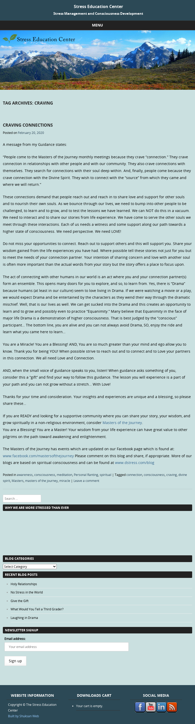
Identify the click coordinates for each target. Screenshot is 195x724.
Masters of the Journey (122, 422)
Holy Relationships (24, 584)
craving (171, 475)
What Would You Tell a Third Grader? (37, 609)
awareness (25, 475)
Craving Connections (28, 125)
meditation (64, 475)
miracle (64, 481)
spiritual (105, 475)
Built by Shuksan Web (23, 716)
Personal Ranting (86, 475)
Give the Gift (19, 601)
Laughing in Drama (24, 618)
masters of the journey (41, 481)
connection (134, 475)
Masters (18, 481)
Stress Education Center (98, 6)
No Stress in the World (27, 592)
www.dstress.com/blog (134, 462)
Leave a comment (86, 481)
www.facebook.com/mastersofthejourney (38, 455)
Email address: (15, 639)
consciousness (44, 475)
